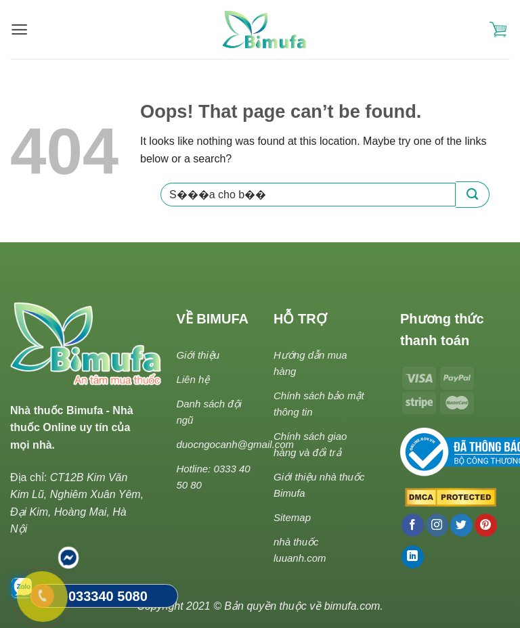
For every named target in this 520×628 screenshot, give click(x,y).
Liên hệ (192, 379)
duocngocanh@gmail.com (235, 444)
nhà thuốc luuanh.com (300, 550)
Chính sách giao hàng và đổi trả (310, 444)
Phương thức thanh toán (442, 329)
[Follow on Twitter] (461, 525)
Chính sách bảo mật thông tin (319, 404)
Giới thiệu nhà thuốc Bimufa (319, 485)
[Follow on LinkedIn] (413, 556)
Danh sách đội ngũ (209, 412)
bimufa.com (352, 606)
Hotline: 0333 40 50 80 (213, 477)
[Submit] (473, 194)
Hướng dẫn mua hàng (310, 363)
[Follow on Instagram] (437, 525)
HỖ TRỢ (300, 318)
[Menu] (19, 29)
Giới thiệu (197, 355)
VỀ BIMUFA (212, 318)
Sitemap (292, 517)
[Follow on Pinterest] (486, 525)
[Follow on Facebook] (413, 525)
